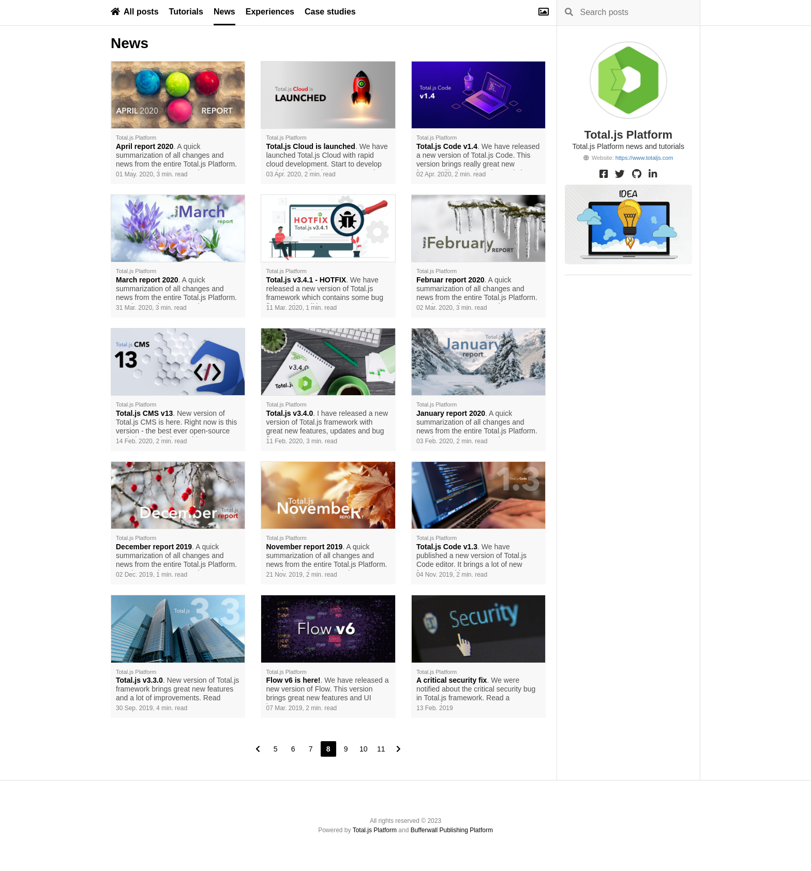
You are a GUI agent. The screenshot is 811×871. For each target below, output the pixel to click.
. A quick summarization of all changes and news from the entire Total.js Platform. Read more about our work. (176, 156)
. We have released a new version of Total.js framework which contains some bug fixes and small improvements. (324, 290)
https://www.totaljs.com (644, 158)
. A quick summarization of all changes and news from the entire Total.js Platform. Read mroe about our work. (176, 556)
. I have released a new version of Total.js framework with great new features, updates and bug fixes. (327, 423)
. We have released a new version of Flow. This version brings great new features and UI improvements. (327, 690)
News (224, 11)
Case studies (330, 11)
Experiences (270, 11)
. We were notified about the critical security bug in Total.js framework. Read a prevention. (475, 690)
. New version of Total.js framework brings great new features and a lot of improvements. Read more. (177, 690)
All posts (135, 11)
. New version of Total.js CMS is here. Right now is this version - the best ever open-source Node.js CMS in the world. (176, 423)
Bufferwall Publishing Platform (452, 830)
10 (363, 749)
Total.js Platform (375, 830)
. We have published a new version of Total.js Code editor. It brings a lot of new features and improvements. (471, 556)
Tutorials (186, 11)
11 (381, 749)
